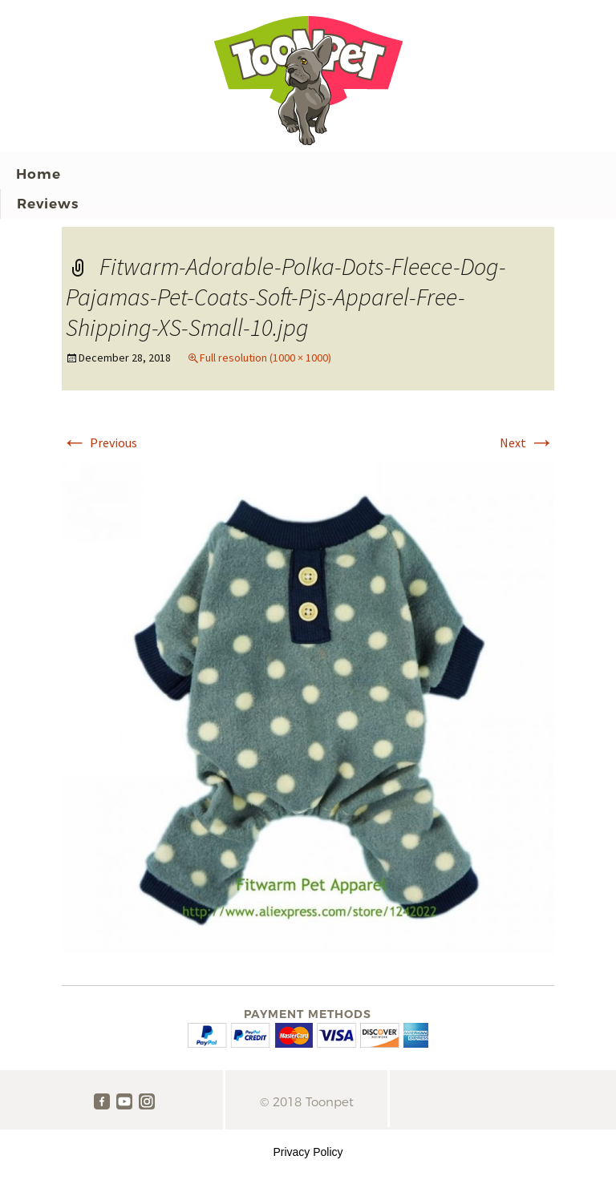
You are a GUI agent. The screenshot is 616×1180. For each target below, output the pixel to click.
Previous (99, 442)
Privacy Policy (307, 1152)
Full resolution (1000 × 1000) (265, 357)
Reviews (48, 204)
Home (38, 174)
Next (527, 442)
